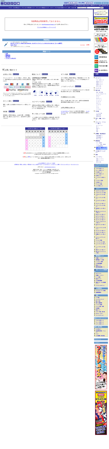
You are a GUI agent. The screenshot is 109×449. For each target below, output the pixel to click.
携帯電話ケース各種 (100, 259)
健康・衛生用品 (98, 326)
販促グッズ (98, 309)
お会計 (53, 163)
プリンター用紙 (99, 184)
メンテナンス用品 (99, 180)
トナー (52, 7)
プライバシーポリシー (65, 164)
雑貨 (97, 295)
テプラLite (98, 109)
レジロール (98, 104)
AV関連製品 (99, 288)
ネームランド (99, 100)
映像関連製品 (98, 292)
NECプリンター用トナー (101, 230)
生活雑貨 (97, 308)
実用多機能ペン (99, 137)
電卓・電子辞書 (99, 92)
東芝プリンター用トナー (101, 249)
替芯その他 (98, 86)
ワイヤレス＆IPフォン (100, 285)
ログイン (96, 12)
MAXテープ (98, 98)
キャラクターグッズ (100, 299)
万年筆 (97, 111)
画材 (97, 154)
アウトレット (97, 339)
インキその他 (99, 113)
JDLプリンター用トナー (101, 219)
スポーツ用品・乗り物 (100, 311)
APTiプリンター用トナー (101, 190)
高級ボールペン (99, 83)
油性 (97, 130)
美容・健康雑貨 (99, 302)
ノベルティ (97, 342)
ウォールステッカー (100, 315)
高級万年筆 (98, 114)
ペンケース (98, 88)
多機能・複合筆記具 (101, 133)
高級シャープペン (100, 158)
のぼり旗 (73, 7)
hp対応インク (98, 175)
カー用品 (97, 297)
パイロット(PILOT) (10, 58)
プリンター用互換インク (28, 7)
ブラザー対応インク (100, 168)
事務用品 (7, 55)
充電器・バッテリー (100, 258)
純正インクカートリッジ (100, 318)
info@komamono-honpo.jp (48, 24)
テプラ (97, 107)
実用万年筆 (98, 116)
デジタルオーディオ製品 (101, 290)
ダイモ (97, 96)
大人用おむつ (16, 7)
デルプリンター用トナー (101, 203)
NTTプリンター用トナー (101, 232)
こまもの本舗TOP (41, 163)
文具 (69, 7)
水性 (97, 131)
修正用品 (7, 56)
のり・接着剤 (99, 142)
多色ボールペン (99, 81)
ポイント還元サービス (37, 164)
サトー (97, 106)
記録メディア (98, 265)
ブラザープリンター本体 (101, 192)
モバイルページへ (75, 164)
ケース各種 (98, 277)
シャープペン (99, 157)
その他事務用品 (99, 145)
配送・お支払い (23, 164)
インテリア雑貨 (99, 304)
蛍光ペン (98, 128)
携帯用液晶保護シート (100, 266)
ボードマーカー (99, 125)
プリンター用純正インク (42, 7)
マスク (10, 7)
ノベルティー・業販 (55, 164)
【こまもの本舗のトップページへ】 (46, 27)
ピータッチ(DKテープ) (101, 93)
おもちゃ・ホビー (99, 313)
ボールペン (98, 78)
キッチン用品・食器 (100, 306)
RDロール (98, 103)
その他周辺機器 (99, 263)
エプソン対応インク (100, 173)
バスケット (48, 163)
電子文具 (98, 90)
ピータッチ (98, 101)
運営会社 (30, 164)
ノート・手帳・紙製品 (101, 144)
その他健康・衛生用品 (100, 335)
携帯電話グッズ (100, 255)
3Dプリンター (98, 273)
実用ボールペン (99, 84)
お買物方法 (16, 164)
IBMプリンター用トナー (101, 218)
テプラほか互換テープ (61, 7)
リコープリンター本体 (100, 242)
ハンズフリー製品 (99, 261)
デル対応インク (99, 172)
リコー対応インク (99, 185)
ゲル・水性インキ (100, 79)
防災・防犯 (98, 301)
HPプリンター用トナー (100, 216)
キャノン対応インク (100, 170)
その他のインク (99, 182)
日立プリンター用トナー (101, 214)
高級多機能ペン (99, 135)
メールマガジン (65, 111)
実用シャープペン (100, 160)
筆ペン (97, 127)
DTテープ (98, 95)
